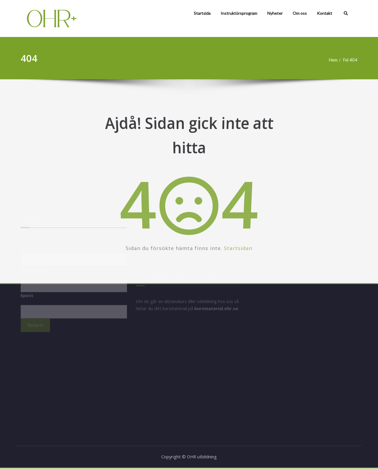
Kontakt (324, 13)
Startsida (202, 13)
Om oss (300, 13)
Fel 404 (353, 59)
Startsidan (264, 259)
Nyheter (275, 13)
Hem (335, 59)
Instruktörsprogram (239, 13)
